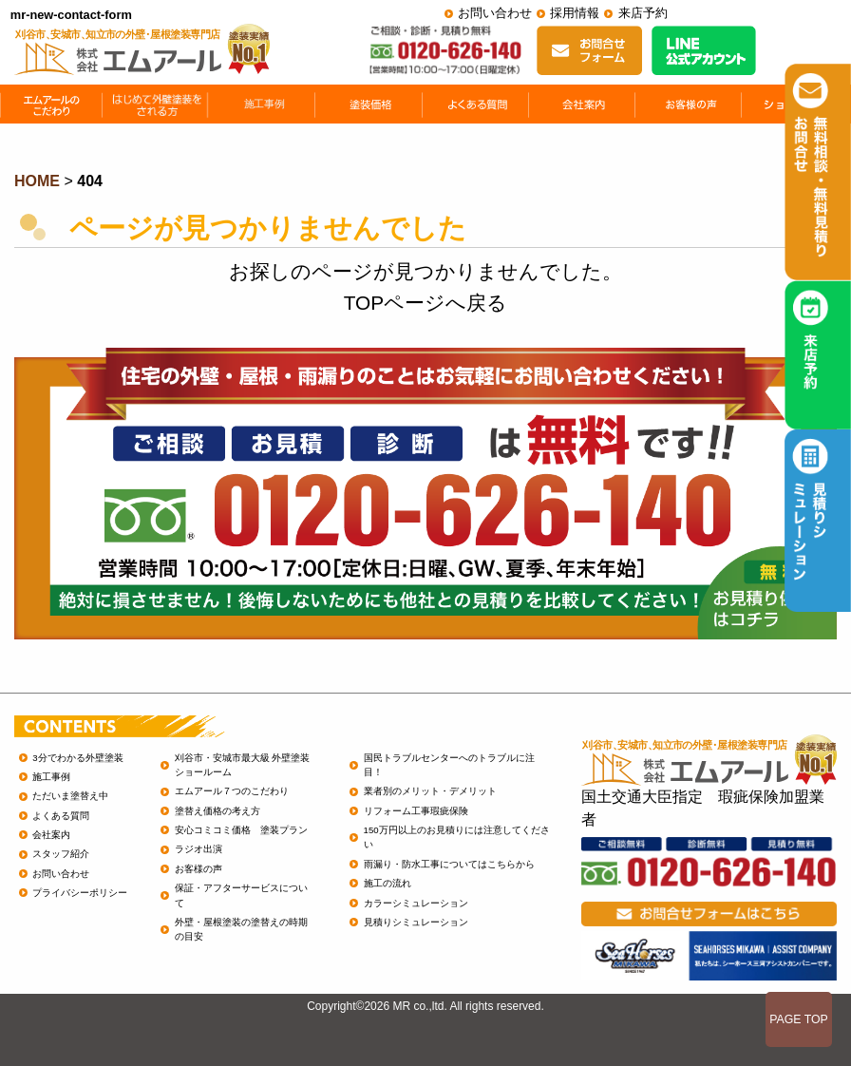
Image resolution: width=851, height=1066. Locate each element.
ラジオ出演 (198, 849)
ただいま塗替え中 (70, 795)
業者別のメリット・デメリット (430, 791)
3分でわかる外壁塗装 (77, 757)
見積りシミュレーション (416, 922)
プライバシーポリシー (79, 892)
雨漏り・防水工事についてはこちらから (449, 864)
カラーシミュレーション (416, 903)
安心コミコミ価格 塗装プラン (241, 830)
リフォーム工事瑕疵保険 (416, 811)
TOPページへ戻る (425, 303)
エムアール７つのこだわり (232, 791)
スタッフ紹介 (60, 853)
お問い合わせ (495, 13)
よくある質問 (60, 815)
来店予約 (643, 13)
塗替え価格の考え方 (217, 811)
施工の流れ (387, 883)
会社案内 (51, 834)
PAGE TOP (798, 1019)
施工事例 (51, 776)
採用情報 (574, 13)
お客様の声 (198, 869)
